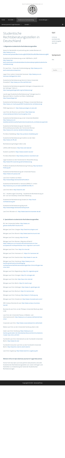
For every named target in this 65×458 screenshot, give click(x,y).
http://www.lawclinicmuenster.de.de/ (29, 211)
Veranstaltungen (45, 19)
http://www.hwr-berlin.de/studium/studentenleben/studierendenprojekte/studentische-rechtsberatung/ (25, 62)
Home (3, 20)
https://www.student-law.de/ (24, 152)
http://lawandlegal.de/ (10, 98)
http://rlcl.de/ (24, 237)
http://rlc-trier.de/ (24, 249)
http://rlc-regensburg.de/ (30, 271)
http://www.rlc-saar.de (30, 257)
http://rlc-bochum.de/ (27, 291)
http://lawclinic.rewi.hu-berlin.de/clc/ (18, 347)
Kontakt (28, 24)
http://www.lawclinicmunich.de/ (30, 233)
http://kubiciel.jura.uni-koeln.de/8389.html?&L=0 (18, 186)
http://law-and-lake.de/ (24, 148)
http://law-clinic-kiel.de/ (25, 279)
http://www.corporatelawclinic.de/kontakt (29, 323)
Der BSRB (12, 19)
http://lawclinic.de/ (19, 190)
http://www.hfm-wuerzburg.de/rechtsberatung (17, 162)
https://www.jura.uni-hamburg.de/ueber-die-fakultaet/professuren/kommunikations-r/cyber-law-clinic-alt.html (23, 333)
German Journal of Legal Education (12, 24)
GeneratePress (38, 383)
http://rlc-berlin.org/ (25, 283)
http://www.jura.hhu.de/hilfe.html (21, 82)
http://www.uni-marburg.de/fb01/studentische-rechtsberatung (22, 104)
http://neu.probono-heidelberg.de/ (27, 134)
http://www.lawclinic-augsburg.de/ (27, 351)
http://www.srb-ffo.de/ (10, 140)
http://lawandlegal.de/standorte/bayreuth (16, 207)
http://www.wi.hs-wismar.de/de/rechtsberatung (17, 130)
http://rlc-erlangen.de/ (28, 275)
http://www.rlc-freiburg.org (29, 295)
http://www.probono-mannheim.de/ (27, 156)
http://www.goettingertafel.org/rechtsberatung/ (17, 90)
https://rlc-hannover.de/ (31, 253)
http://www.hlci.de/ (13, 341)
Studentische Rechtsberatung (27, 19)
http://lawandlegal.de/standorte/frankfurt (16, 180)
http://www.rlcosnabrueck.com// (32, 299)
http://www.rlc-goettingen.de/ (31, 287)
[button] (14, 19)
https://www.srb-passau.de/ (11, 174)
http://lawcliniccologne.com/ (29, 229)
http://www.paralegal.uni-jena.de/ (26, 108)
